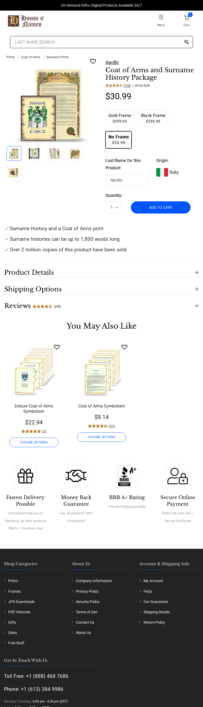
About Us (83, 633)
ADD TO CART (161, 207)
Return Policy (154, 622)
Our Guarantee (156, 602)
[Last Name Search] (101, 42)
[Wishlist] (56, 347)
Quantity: (113, 195)
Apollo (112, 62)
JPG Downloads (21, 602)
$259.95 (119, 118)
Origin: (162, 160)
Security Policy (88, 602)
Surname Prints (58, 57)
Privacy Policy (87, 591)
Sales (12, 633)
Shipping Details (157, 612)
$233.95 (153, 118)
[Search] (186, 42)
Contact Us (85, 622)
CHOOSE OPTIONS (34, 442)
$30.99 (118, 139)
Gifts (12, 622)
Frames (14, 591)
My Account (153, 581)
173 (127, 86)
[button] (101, 269)
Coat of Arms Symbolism (101, 406)
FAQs (148, 591)
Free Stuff (16, 643)
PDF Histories (19, 612)
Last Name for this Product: (123, 164)
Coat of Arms (30, 57)
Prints (10, 57)
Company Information (94, 581)
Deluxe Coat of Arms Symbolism (34, 409)
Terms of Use (86, 612)
